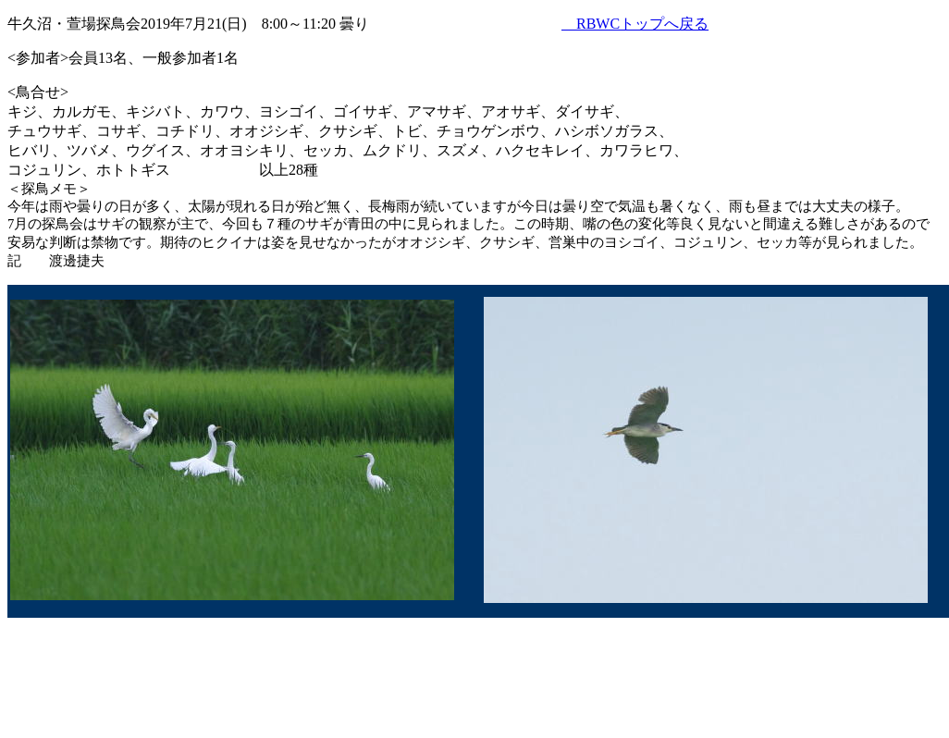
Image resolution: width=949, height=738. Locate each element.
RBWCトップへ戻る (635, 23)
